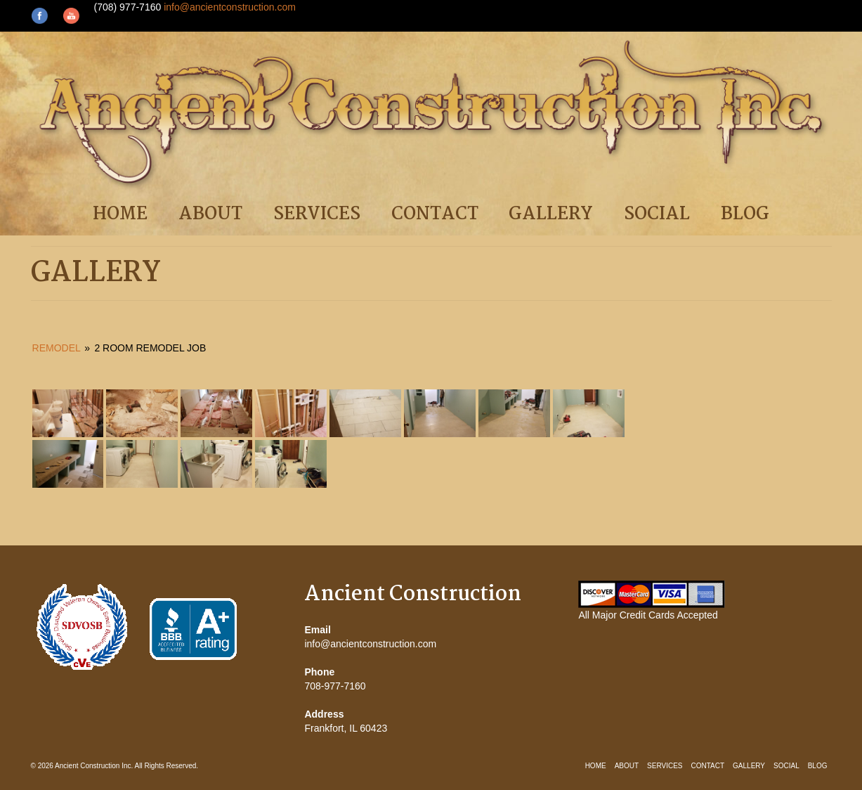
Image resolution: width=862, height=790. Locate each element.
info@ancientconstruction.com (230, 7)
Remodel (56, 348)
